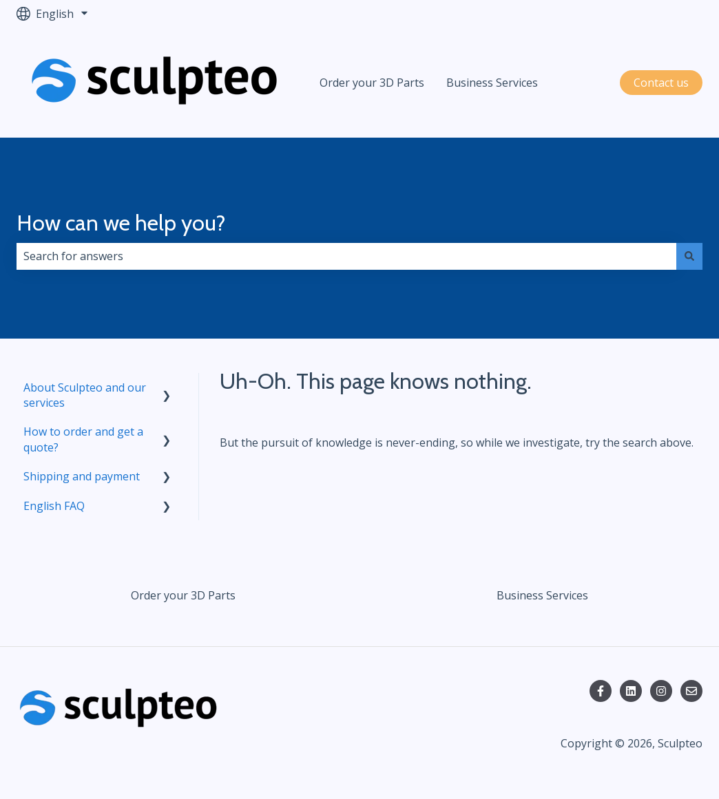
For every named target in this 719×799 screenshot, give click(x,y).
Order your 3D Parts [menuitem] (183, 595)
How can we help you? (121, 222)
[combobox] (346, 256)
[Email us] (691, 691)
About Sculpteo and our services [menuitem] (84, 395)
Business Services (492, 82)
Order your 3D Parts (372, 82)
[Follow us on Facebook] (601, 691)
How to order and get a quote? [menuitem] (83, 439)
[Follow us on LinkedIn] (631, 691)
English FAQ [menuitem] (54, 505)
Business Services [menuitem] (542, 595)
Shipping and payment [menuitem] (81, 476)
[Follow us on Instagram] (661, 691)
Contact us (661, 82)
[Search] (689, 256)
